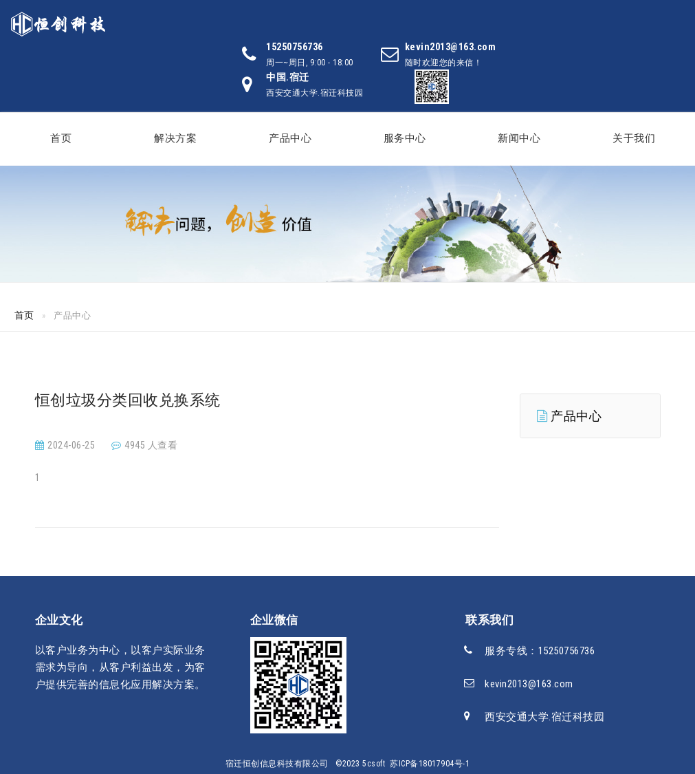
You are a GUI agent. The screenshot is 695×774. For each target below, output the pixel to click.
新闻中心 (519, 138)
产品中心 (290, 138)
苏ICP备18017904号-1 (430, 763)
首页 (60, 138)
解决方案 (175, 138)
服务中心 (405, 138)
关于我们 (634, 138)
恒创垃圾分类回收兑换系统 (128, 400)
